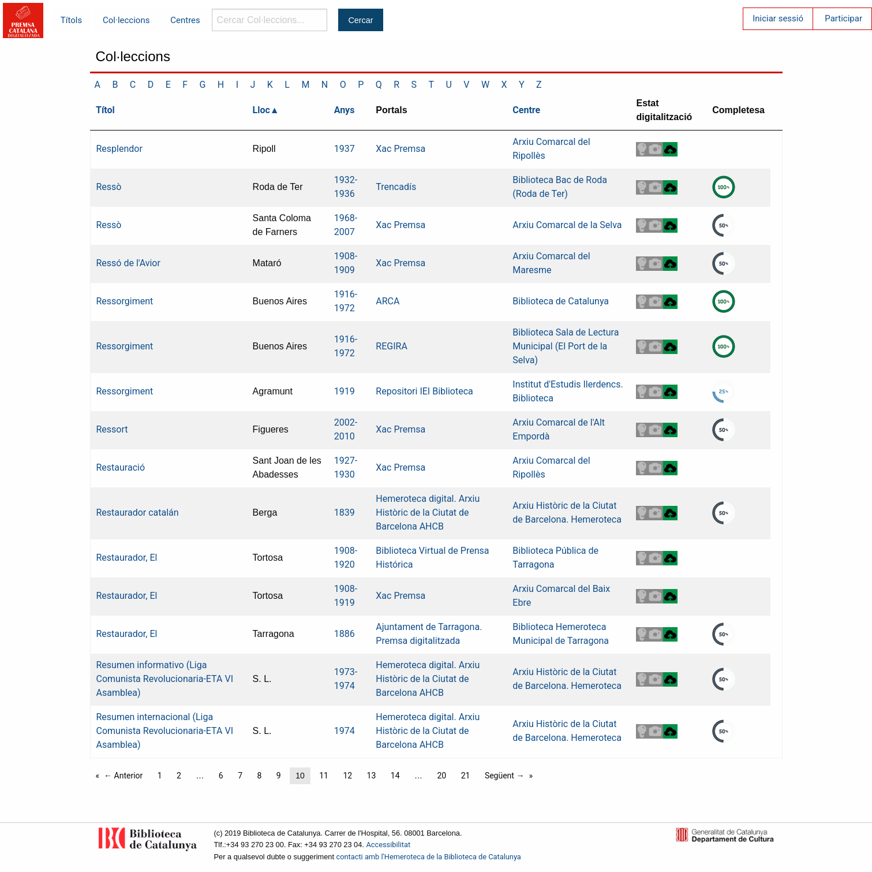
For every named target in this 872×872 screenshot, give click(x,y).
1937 (344, 148)
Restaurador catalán (137, 512)
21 (465, 775)
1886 (344, 633)
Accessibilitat (388, 844)
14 (395, 775)
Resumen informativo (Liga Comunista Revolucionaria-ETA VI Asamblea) (164, 678)
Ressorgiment (125, 301)
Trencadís (396, 186)
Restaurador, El (127, 557)
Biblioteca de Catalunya (560, 301)
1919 (344, 391)
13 (371, 775)
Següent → (505, 775)
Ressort (112, 429)
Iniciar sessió (778, 18)
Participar (843, 18)
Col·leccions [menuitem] (126, 20)
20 (441, 775)
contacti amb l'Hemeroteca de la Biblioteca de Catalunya (428, 856)
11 (323, 775)
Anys (344, 110)
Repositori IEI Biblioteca (424, 391)
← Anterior (123, 775)
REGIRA (391, 346)
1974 (344, 730)
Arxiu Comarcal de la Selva (567, 224)
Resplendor (119, 148)
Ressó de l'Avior (128, 263)
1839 (344, 512)
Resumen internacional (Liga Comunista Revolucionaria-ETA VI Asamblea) (164, 730)
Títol (105, 110)
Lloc (261, 110)
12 (347, 775)
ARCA (387, 301)
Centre (526, 110)
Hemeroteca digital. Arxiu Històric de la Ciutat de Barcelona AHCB (428, 512)
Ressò (109, 186)
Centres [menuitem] (185, 20)
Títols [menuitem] (71, 20)
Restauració (120, 467)
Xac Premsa (400, 148)
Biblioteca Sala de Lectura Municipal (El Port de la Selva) (565, 346)
